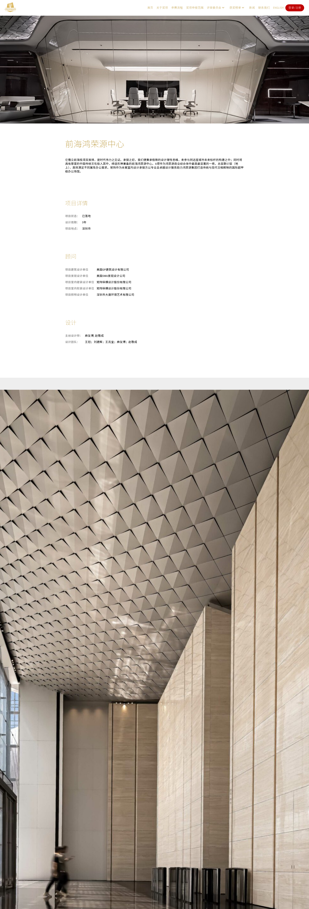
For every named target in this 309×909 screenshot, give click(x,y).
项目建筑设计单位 (76, 269)
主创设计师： (74, 335)
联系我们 (264, 7)
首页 (150, 7)
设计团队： (72, 342)
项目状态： (72, 216)
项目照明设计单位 (76, 294)
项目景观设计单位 (76, 276)
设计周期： (72, 222)
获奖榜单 (235, 7)
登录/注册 (294, 7)
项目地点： (72, 228)
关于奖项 (162, 7)
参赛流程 (177, 7)
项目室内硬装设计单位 (79, 282)
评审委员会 (214, 7)
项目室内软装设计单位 (79, 288)
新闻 (252, 7)
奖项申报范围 (195, 7)
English (278, 7)
